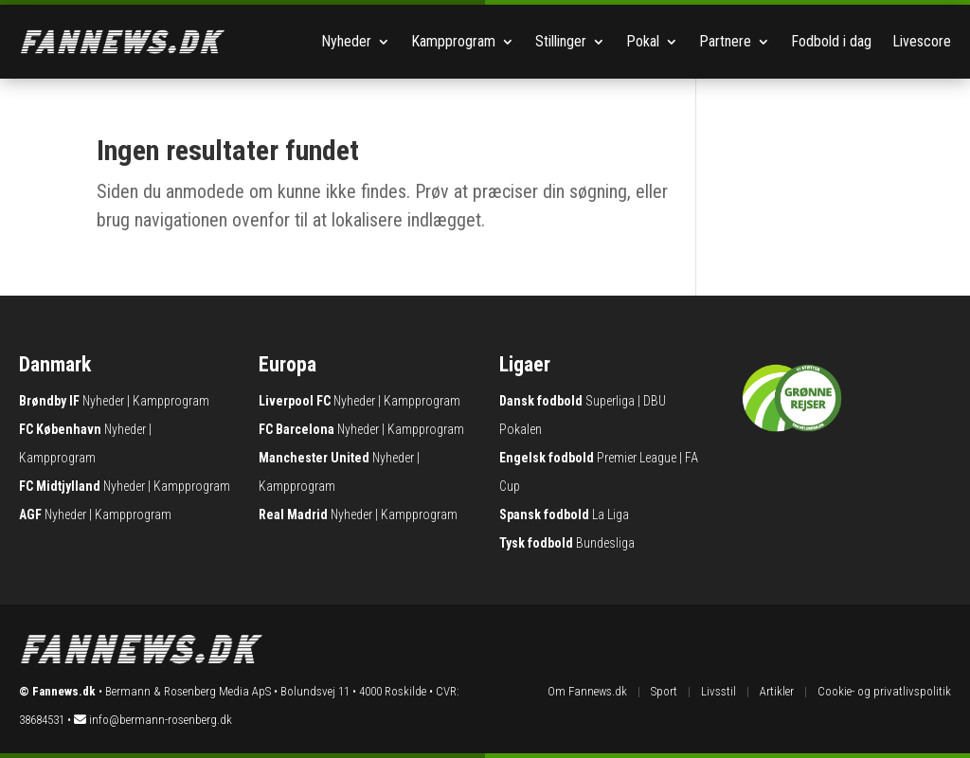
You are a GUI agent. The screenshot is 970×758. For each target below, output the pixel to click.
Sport (664, 691)
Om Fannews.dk (587, 691)
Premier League (636, 457)
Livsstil (718, 691)
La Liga (610, 514)
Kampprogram (453, 41)
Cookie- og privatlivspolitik (884, 691)
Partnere (725, 41)
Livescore (921, 41)
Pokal (642, 41)
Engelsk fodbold (546, 457)
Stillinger (560, 41)
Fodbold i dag (831, 41)
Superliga (610, 400)
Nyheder (346, 41)
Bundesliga (605, 542)
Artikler (777, 691)
